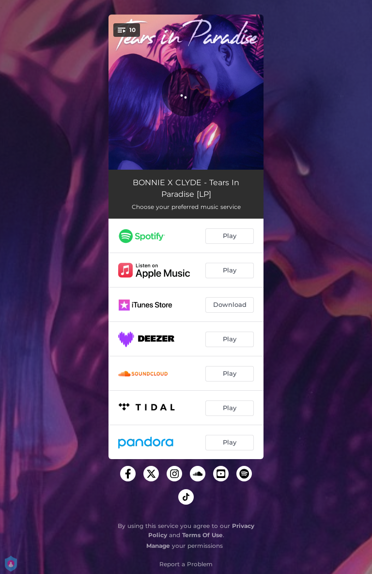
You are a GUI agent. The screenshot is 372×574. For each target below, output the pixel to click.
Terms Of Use (202, 535)
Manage (158, 545)
